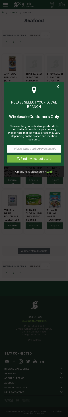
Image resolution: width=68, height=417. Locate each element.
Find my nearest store (36, 159)
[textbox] (34, 149)
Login (49, 171)
